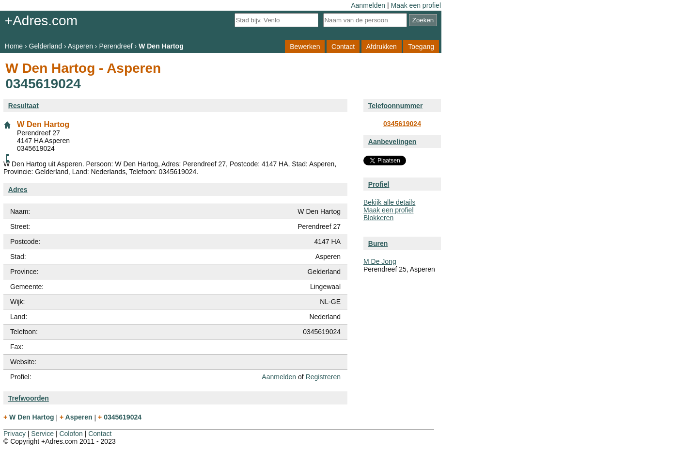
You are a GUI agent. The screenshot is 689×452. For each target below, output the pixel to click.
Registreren (323, 377)
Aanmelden (368, 5)
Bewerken (305, 46)
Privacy (14, 433)
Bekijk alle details (389, 202)
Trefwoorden (28, 398)
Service (42, 433)
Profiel (379, 184)
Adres (18, 190)
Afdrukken (381, 46)
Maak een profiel (416, 5)
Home (14, 46)
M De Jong (379, 261)
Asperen (80, 46)
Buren (378, 243)
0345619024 (402, 124)
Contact (343, 46)
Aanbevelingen (392, 141)
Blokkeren (378, 218)
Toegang (421, 46)
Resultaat (23, 106)
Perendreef (115, 46)
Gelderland (46, 46)
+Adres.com (41, 20)
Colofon (70, 433)
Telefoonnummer (395, 106)
